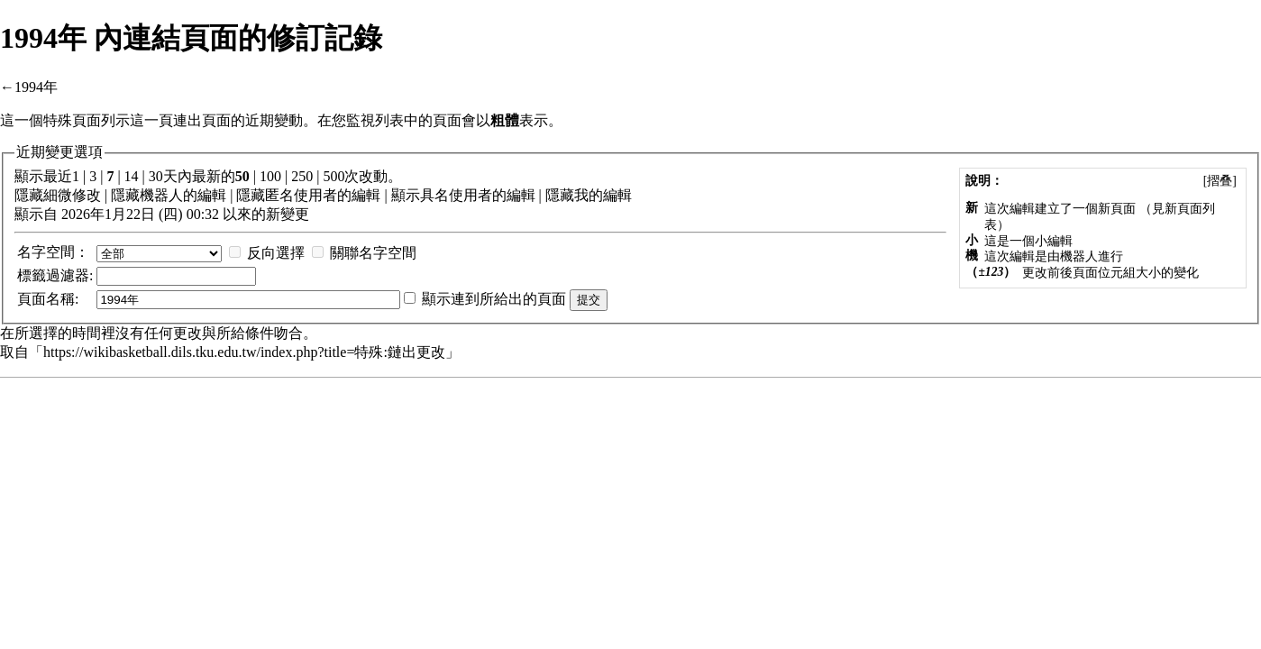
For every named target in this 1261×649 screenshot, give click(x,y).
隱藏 (28, 195)
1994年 (36, 87)
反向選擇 (276, 253)
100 (270, 176)
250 (302, 176)
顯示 (405, 195)
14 (131, 176)
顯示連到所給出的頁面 (494, 298)
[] (1219, 180)
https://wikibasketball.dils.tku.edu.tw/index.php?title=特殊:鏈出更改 (244, 352)
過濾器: (55, 275)
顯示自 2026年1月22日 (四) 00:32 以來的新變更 (161, 214)
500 (333, 176)
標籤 (31, 275)
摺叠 (1219, 180)
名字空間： (53, 252)
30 (156, 176)
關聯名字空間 (373, 253)
